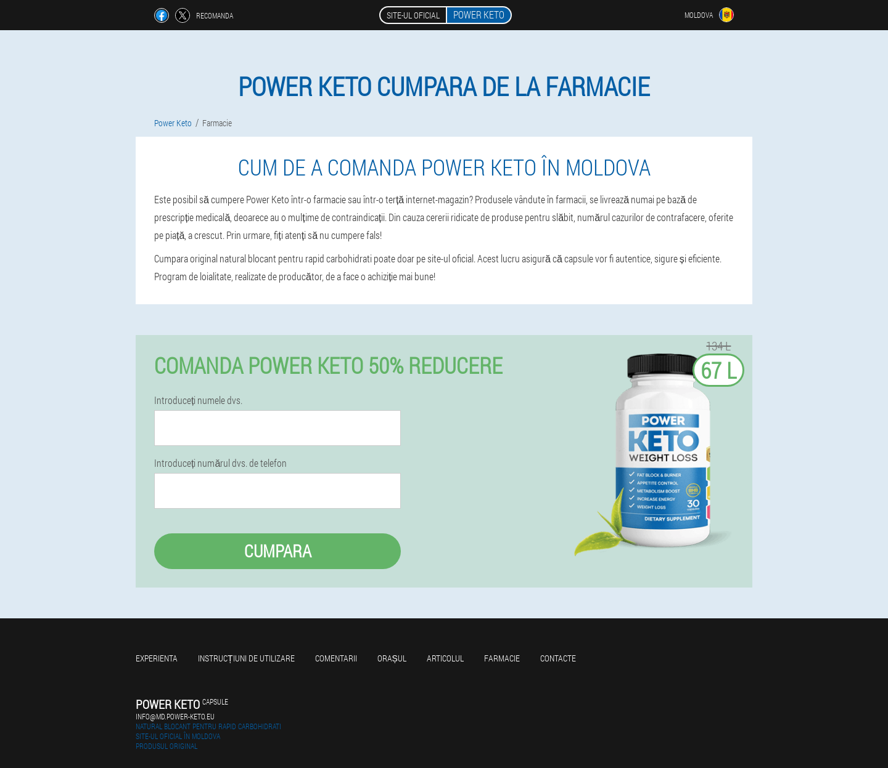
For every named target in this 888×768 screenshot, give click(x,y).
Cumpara (277, 551)
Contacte (558, 658)
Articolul (445, 658)
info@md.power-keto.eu (175, 716)
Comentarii (336, 658)
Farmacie (502, 658)
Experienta (157, 658)
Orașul (391, 658)
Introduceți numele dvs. (198, 400)
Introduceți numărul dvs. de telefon (220, 463)
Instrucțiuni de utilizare (246, 658)
